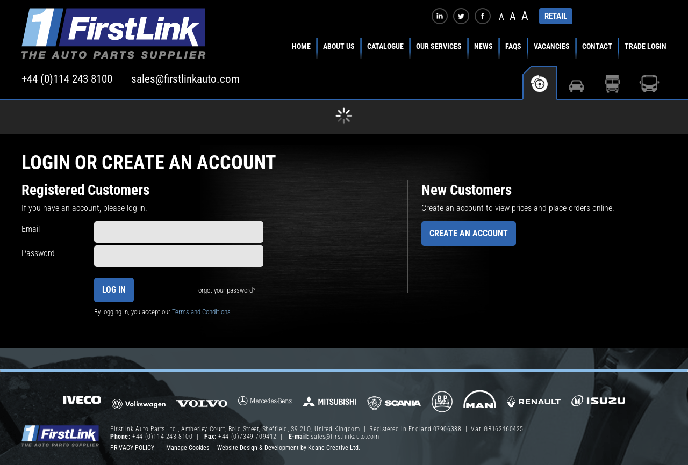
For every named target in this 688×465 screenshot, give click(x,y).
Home (301, 46)
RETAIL (555, 16)
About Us (339, 46)
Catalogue (385, 46)
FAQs (513, 46)
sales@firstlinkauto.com (185, 78)
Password (38, 253)
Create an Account (468, 233)
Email (31, 229)
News (483, 46)
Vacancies (552, 46)
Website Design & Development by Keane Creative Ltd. (288, 448)
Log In (114, 290)
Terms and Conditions (201, 312)
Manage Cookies (187, 448)
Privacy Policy (132, 448)
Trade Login (645, 46)
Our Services (439, 46)
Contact (597, 46)
